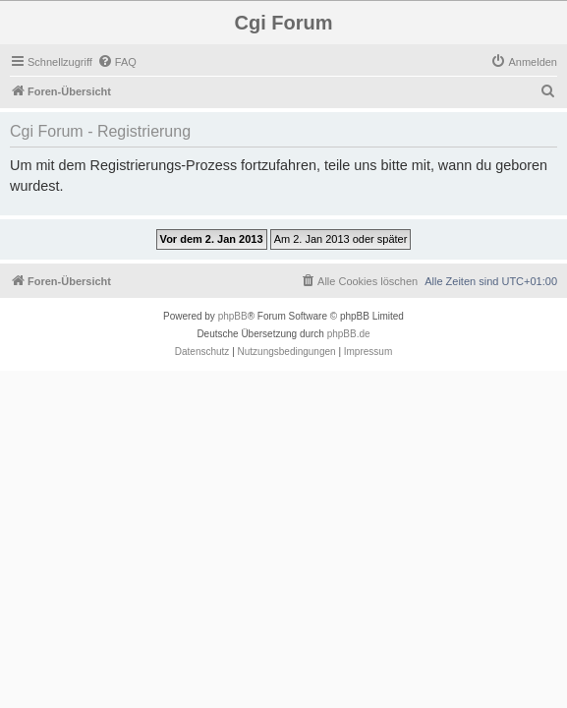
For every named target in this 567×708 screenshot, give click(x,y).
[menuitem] (117, 62)
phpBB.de (348, 333)
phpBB (233, 316)
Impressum (368, 351)
